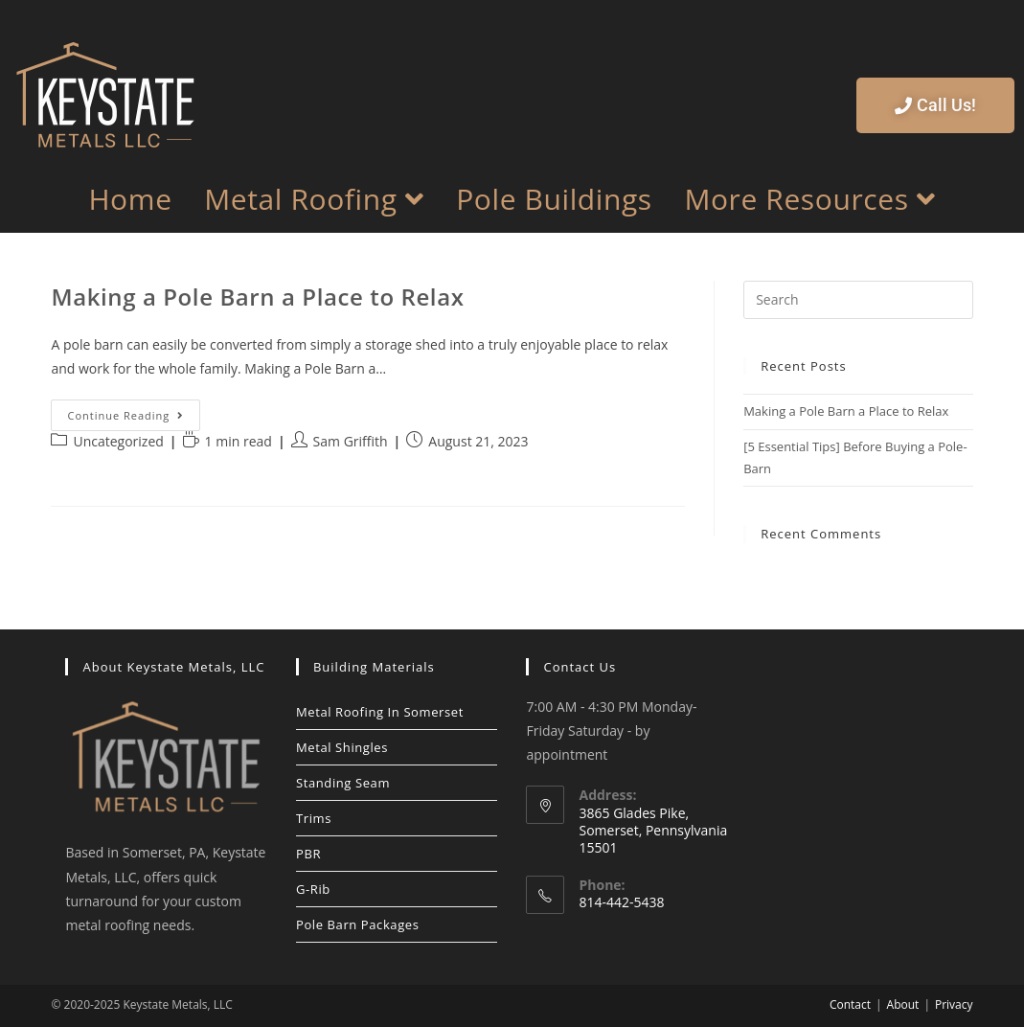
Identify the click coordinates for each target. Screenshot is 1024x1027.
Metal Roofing (313, 198)
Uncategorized (118, 441)
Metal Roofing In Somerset (380, 711)
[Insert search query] (857, 300)
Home (129, 199)
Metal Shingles (342, 747)
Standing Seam (343, 782)
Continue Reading (133, 410)
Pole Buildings (554, 199)
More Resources (809, 198)
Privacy (954, 1004)
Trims (313, 818)
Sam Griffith (350, 441)
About (903, 1004)
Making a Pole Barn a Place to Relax (257, 296)
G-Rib (313, 889)
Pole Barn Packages (358, 924)
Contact (850, 1004)
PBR (308, 853)
